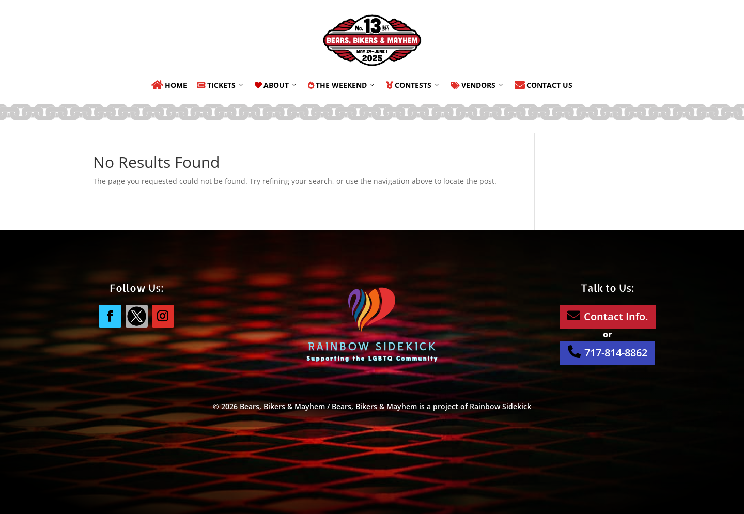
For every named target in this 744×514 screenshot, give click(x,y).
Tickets (220, 85)
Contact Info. (607, 316)
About (276, 85)
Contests (413, 85)
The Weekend (342, 85)
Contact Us (543, 85)
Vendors (477, 85)
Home (169, 85)
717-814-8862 (607, 352)
